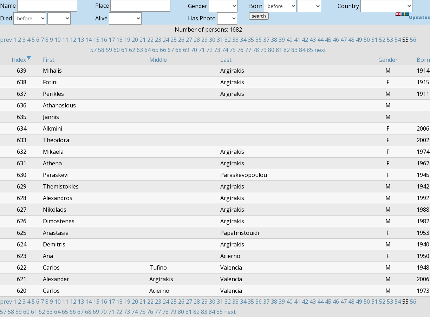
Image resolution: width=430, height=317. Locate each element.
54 (398, 40)
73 (217, 50)
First (48, 60)
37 (266, 40)
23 (158, 40)
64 (147, 50)
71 (201, 50)
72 (209, 50)
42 (305, 40)
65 (155, 50)
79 (263, 50)
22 (150, 40)
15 (96, 40)
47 (343, 40)
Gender (388, 60)
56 (413, 40)
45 (328, 40)
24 (166, 40)
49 (359, 40)
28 (197, 40)
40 (289, 40)
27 (189, 40)
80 (271, 50)
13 (81, 40)
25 (173, 40)
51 (374, 40)
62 (132, 50)
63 (140, 50)
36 (258, 40)
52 (382, 40)
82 (287, 50)
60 (116, 50)
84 (302, 50)
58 (101, 50)
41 (297, 40)
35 (251, 40)
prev (6, 40)
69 (186, 50)
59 (109, 50)
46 (336, 40)
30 (212, 40)
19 (127, 40)
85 (310, 50)
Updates (419, 17)
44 (320, 40)
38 (274, 40)
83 (294, 50)
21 (142, 40)
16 (104, 40)
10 (57, 40)
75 (232, 50)
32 (227, 40)
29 (204, 40)
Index (21, 60)
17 (112, 40)
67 (171, 50)
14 (88, 40)
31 (220, 40)
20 (135, 40)
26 (181, 40)
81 (279, 50)
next (320, 50)
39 (282, 40)
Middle (158, 60)
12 (73, 40)
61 (124, 50)
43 (313, 40)
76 (240, 50)
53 (390, 40)
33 (235, 40)
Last (226, 60)
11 (65, 40)
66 (163, 50)
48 (351, 40)
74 (225, 50)
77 (248, 50)
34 (243, 40)
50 (367, 40)
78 (256, 50)
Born (423, 60)
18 (119, 40)
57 (93, 50)
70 (194, 50)
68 (178, 50)
